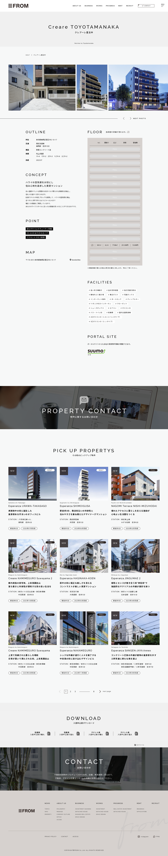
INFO (46, 811)
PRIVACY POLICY (50, 836)
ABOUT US (77, 6)
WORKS (99, 6)
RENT (120, 6)
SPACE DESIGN (80, 817)
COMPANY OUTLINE (63, 814)
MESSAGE (60, 811)
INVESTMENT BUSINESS (83, 809)
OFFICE (59, 817)
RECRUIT (129, 6)
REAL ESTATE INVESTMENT (123, 809)
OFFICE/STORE (142, 811)
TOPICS (47, 809)
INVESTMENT (100, 809)
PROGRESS (110, 6)
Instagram (143, 836)
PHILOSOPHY (61, 809)
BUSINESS (89, 6)
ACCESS (59, 819)
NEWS (47, 803)
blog (156, 836)
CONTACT (146, 6)
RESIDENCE (140, 809)
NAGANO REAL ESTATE (82, 814)
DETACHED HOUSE (81, 811)
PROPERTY (48, 814)
